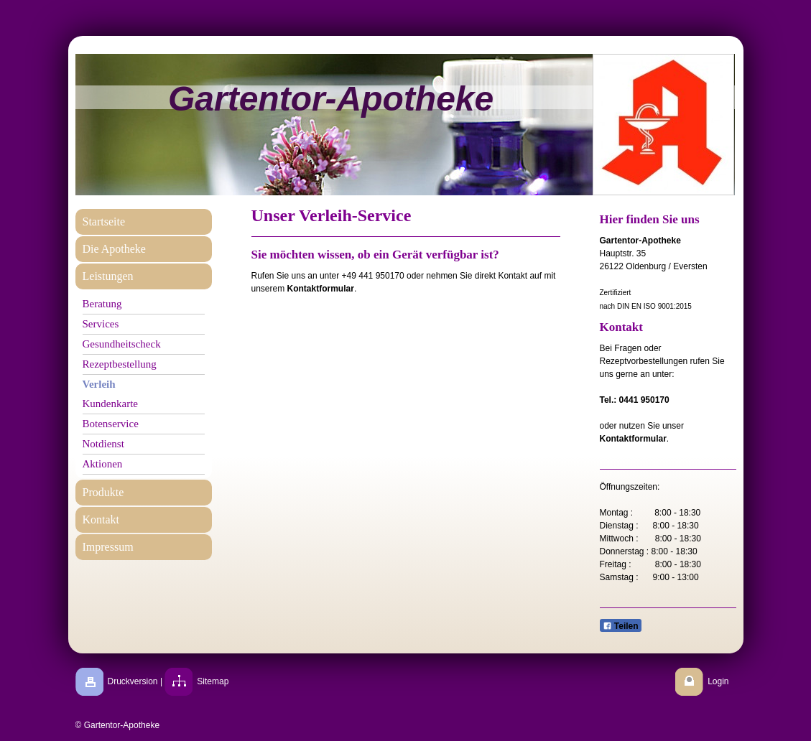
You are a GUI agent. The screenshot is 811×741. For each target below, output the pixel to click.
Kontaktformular (320, 289)
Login (718, 681)
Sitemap (212, 681)
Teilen (621, 626)
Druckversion (133, 681)
